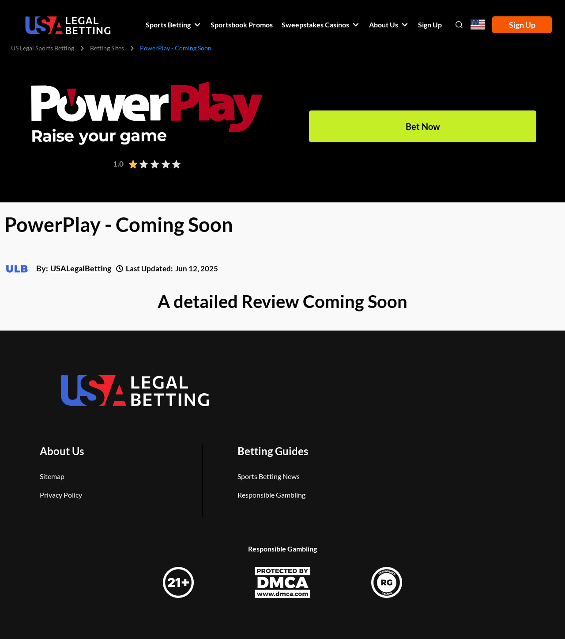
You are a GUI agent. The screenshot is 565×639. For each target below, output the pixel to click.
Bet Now (423, 126)
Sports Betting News (268, 476)
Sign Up (522, 25)
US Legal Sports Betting (42, 48)
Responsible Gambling (271, 495)
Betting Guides (272, 451)
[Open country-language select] (478, 24)
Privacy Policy (61, 495)
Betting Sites (107, 48)
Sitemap (52, 476)
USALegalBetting (80, 268)
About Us (62, 451)
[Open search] (459, 24)
